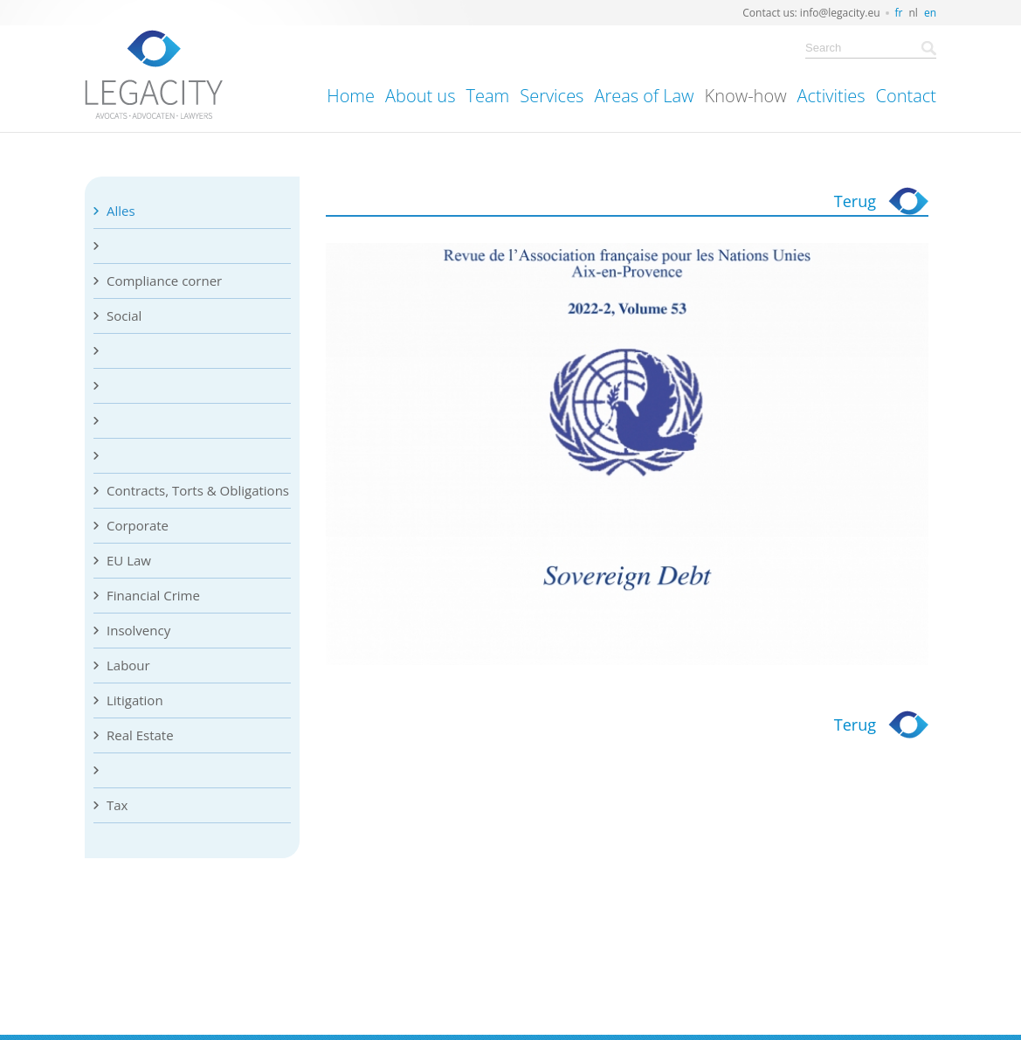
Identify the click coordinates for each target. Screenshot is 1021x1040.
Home (351, 95)
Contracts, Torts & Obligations (198, 490)
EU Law (129, 560)
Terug (855, 201)
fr (899, 12)
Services (551, 95)
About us (420, 95)
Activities (831, 95)
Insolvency (138, 630)
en (930, 12)
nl (913, 12)
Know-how (746, 95)
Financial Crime (153, 595)
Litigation (135, 700)
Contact (906, 95)
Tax (117, 805)
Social (124, 315)
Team (487, 95)
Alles (121, 210)
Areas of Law (643, 95)
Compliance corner (164, 280)
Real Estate (140, 735)
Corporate (138, 525)
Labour (128, 665)
